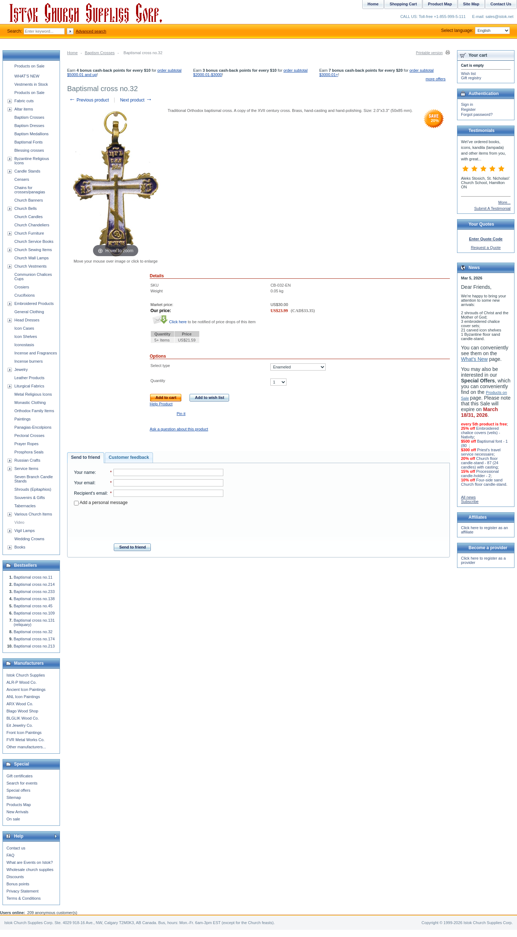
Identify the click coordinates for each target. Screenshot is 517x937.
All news (468, 497)
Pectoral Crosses (29, 435)
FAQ (10, 855)
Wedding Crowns (29, 539)
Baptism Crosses (100, 53)
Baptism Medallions (31, 134)
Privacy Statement (22, 891)
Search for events (21, 783)
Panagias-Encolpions (32, 427)
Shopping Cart (403, 4)
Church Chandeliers (31, 225)
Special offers (18, 790)
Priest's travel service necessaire (480, 452)
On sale (13, 819)
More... (504, 202)
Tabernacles (25, 506)
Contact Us (500, 4)
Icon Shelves (25, 336)
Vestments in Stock (31, 84)
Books (19, 547)
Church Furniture (29, 233)
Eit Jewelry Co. (19, 725)
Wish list (468, 73)
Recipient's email (90, 493)
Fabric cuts (24, 101)
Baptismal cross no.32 (33, 632)
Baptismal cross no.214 (34, 584)
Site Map (471, 4)
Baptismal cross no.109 (34, 613)
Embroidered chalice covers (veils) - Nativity (480, 432)
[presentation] (148, 522)
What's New (474, 359)
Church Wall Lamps (31, 258)
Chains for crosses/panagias (29, 189)
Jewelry (21, 369)
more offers (436, 79)
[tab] (85, 457)
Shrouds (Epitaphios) (32, 489)
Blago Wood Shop (22, 711)
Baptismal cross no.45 (33, 606)
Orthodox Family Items (34, 411)
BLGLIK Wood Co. (22, 718)
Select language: (475, 30)
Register (468, 109)
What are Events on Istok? (29, 862)
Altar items (23, 109)
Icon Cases (24, 328)
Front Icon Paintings (24, 732)
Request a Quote (485, 247)
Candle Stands (27, 171)
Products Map (18, 804)
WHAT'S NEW (26, 76)
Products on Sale (29, 66)
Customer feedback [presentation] (129, 457)
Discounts (15, 877)
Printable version (429, 53)
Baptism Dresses (29, 125)
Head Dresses (26, 320)
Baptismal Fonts (28, 142)
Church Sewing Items (33, 250)
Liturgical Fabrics (29, 386)
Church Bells (25, 208)
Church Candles (28, 217)
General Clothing (29, 312)
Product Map (440, 4)
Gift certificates (19, 776)
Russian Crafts (27, 460)
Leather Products (29, 378)
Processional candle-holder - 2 (480, 473)
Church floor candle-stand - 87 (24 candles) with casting (479, 462)
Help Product (161, 404)
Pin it (181, 413)
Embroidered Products (33, 303)
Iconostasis (24, 345)
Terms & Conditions (23, 898)
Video (19, 522)
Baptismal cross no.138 (34, 599)
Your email (84, 482)
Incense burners (28, 361)
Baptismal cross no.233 (34, 591)
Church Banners (28, 200)
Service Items (26, 468)
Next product (136, 100)
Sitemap (13, 797)
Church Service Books (33, 241)
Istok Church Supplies (25, 675)
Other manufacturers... (26, 747)
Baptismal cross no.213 (34, 646)
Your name (84, 472)
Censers (21, 179)
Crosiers (21, 287)
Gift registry (471, 78)
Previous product (89, 100)
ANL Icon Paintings (23, 696)
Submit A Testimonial (492, 208)
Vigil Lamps (24, 530)
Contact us (15, 848)
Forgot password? (477, 114)
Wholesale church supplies (29, 869)
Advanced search (91, 31)
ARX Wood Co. (19, 704)
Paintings (22, 419)
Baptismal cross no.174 (34, 639)
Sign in (467, 104)
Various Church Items (33, 514)
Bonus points (17, 884)
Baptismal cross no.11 (33, 577)
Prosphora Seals (28, 452)
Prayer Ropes (26, 444)
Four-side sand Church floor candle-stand (483, 482)
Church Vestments (30, 266)
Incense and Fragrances (35, 353)
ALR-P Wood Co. (21, 682)
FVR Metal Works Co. (25, 740)
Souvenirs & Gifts (29, 497)
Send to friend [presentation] (85, 457)
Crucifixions (24, 295)
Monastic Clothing (30, 402)
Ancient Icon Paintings (26, 689)
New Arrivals (17, 812)
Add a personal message (100, 502)
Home (72, 53)
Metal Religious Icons (33, 394)
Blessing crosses (29, 150)
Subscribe (470, 501)
